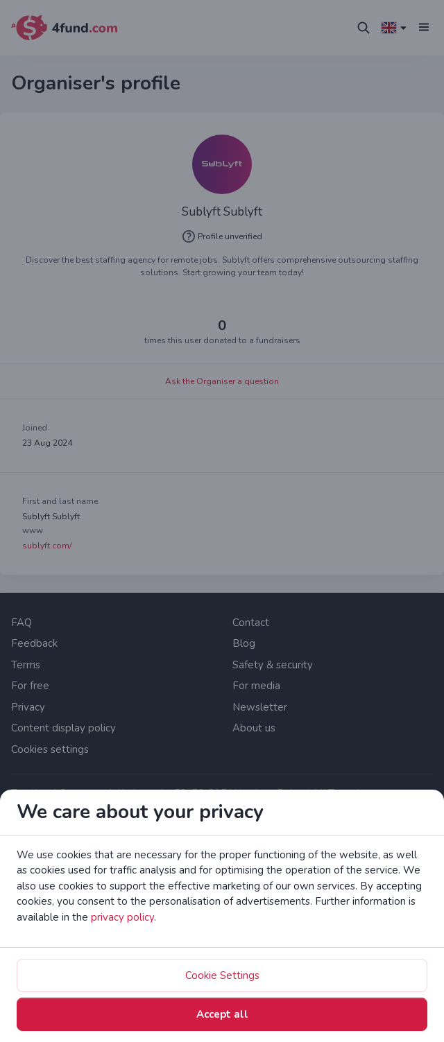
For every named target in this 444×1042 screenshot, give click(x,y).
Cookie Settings (222, 975)
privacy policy (122, 917)
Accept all (222, 1014)
